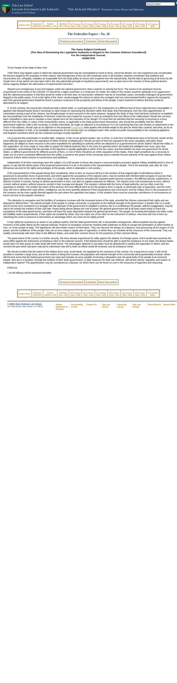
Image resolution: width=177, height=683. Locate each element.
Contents (91, 41)
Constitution (77, 127)
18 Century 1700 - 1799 (114, 25)
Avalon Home (24, 25)
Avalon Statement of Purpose (62, 306)
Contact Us (91, 304)
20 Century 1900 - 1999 (140, 25)
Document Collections (37, 25)
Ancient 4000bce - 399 (50, 25)
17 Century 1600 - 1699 (101, 25)
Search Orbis (169, 304)
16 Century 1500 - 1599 (88, 25)
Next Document (108, 41)
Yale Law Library (106, 305)
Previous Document (71, 41)
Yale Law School (136, 305)
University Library (122, 305)
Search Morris (154, 304)
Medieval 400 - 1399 (63, 25)
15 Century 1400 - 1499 (75, 25)
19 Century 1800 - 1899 (127, 25)
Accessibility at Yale (77, 305)
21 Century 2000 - (153, 25)
